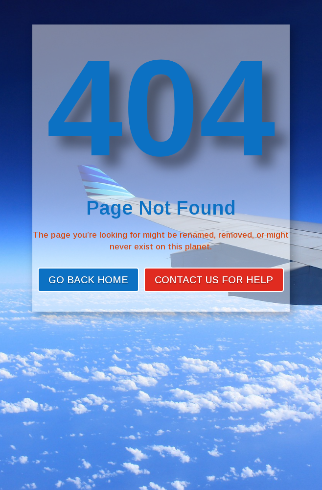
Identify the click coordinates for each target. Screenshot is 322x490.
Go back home (88, 279)
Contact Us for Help (214, 279)
